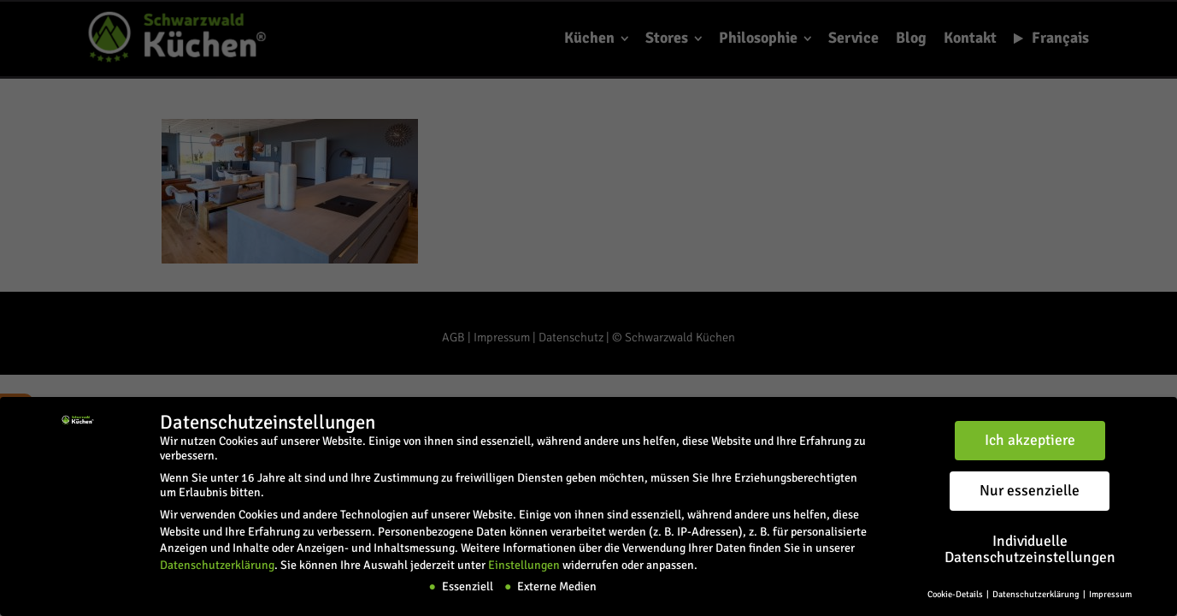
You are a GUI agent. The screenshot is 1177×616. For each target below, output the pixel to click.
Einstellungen (524, 565)
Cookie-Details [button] (956, 594)
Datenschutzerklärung (217, 565)
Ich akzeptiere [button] (1030, 440)
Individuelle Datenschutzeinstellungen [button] (1030, 549)
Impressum (1110, 594)
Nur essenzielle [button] (1030, 491)
